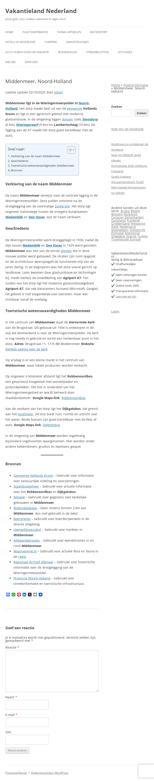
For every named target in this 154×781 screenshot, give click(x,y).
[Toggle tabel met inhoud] (69, 150)
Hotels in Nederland (20, 42)
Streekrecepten (97, 52)
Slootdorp (90, 119)
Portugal (117, 233)
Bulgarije (130, 214)
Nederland (128, 227)
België (135, 211)
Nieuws (10, 62)
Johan (58, 92)
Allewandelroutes (27, 540)
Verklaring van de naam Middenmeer (35, 156)
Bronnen (17, 170)
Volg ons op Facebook (127, 129)
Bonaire (117, 214)
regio (22, 556)
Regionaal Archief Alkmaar (33, 562)
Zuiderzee (62, 206)
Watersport (98, 32)
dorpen (67, 119)
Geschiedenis (19, 161)
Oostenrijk (137, 230)
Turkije (142, 236)
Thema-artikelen (69, 32)
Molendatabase (25, 508)
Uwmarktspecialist (27, 529)
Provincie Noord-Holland (32, 578)
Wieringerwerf (27, 125)
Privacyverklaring (16, 773)
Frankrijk (133, 220)
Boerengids (22, 519)
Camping (51, 42)
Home (9, 32)
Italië (115, 227)
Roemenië (132, 233)
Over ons (31, 62)
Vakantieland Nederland (41, 11)
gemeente (74, 108)
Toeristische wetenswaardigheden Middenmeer (42, 166)
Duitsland (118, 220)
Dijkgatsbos (51, 425)
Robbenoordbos (73, 398)
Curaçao (117, 217)
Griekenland (120, 223)
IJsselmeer (25, 414)
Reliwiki (19, 497)
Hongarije (138, 223)
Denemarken (134, 217)
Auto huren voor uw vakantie (27, 52)
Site (8, 732)
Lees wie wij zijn (126, 296)
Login (115, 311)
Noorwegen (120, 230)
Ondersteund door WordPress (49, 773)
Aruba (125, 211)
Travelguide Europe (126, 239)
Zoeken (116, 106)
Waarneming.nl (25, 551)
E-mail (11, 715)
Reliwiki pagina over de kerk (26, 349)
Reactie (12, 647)
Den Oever (37, 217)
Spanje (131, 236)
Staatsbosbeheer (26, 486)
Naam (11, 697)
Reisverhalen (67, 52)
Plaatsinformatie (35, 32)
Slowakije (118, 236)
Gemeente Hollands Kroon (33, 475)
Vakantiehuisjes (77, 42)
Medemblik (14, 217)
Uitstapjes (125, 52)
